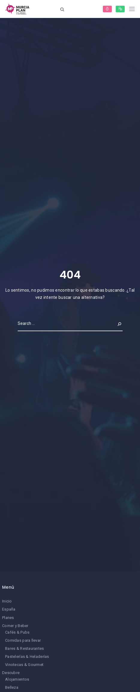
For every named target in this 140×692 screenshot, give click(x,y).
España (9, 609)
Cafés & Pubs (17, 632)
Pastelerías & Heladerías (27, 656)
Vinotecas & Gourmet (24, 664)
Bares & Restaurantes (24, 648)
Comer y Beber (15, 625)
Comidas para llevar (23, 640)
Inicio (7, 601)
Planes (8, 617)
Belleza (11, 687)
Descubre (10, 672)
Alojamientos (17, 679)
